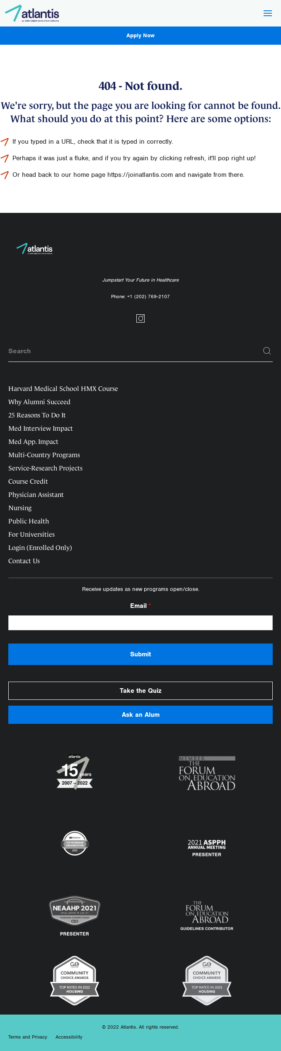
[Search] (267, 351)
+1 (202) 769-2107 (148, 296)
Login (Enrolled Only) (40, 547)
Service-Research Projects (45, 468)
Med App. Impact (33, 441)
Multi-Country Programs (44, 454)
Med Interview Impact (40, 428)
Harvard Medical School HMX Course (63, 388)
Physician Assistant (36, 494)
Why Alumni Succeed (39, 401)
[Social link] (140, 321)
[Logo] (32, 13)
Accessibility (69, 1037)
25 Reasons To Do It (37, 415)
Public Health (28, 521)
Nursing (19, 507)
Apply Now (140, 35)
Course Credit (28, 481)
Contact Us (24, 560)
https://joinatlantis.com (140, 175)
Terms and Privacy (27, 1037)
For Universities (31, 534)
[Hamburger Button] (268, 14)
